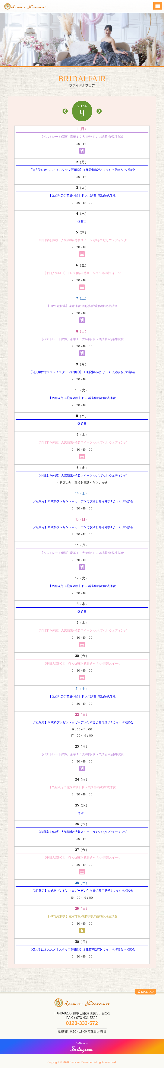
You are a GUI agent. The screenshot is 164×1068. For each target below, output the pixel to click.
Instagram (82, 1047)
